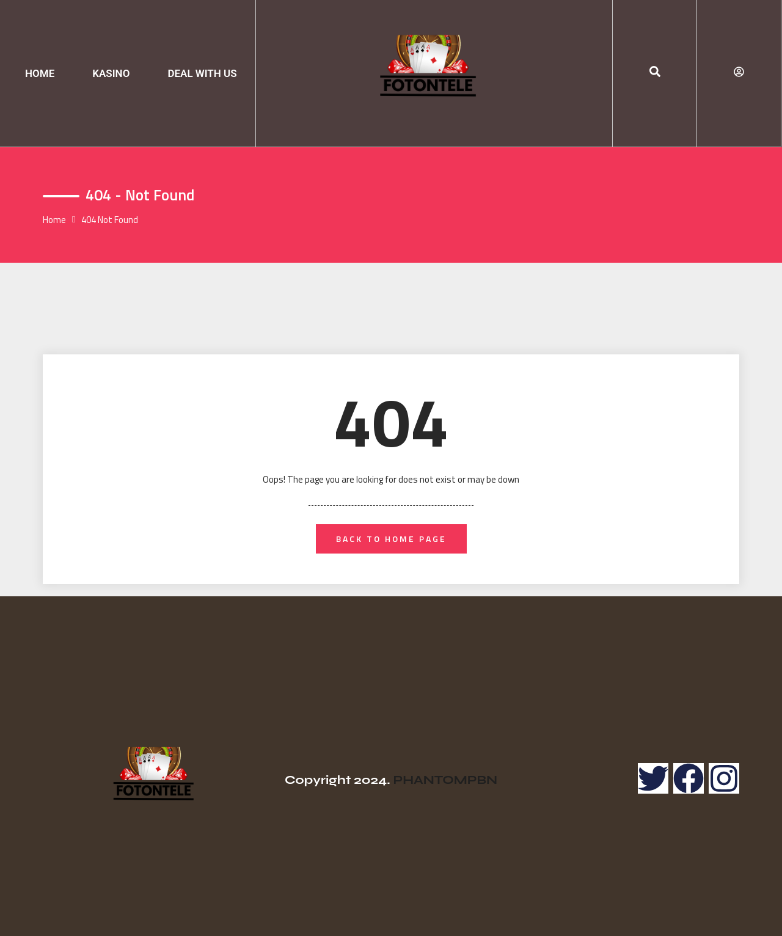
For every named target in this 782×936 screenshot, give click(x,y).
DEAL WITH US (201, 73)
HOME (39, 73)
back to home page (391, 538)
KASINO (111, 73)
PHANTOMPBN (445, 780)
